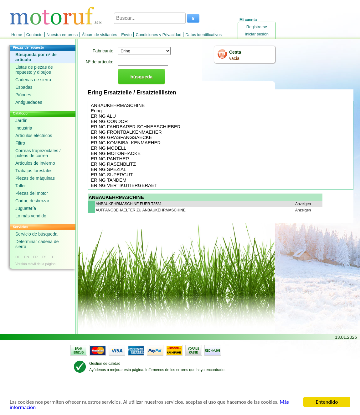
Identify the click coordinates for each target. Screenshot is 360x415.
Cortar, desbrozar (32, 200)
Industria (23, 127)
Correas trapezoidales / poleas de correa (38, 153)
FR (35, 257)
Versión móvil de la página (35, 264)
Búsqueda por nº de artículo (36, 57)
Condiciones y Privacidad (158, 34)
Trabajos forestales (34, 170)
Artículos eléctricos (33, 135)
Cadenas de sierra (33, 79)
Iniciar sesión (257, 34)
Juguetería (25, 208)
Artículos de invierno (35, 163)
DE (17, 257)
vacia (234, 58)
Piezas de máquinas (35, 178)
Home (16, 34)
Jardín (21, 120)
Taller (20, 185)
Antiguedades (28, 102)
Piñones (23, 94)
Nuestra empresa (62, 34)
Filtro (20, 143)
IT (52, 257)
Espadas (23, 87)
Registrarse (256, 26)
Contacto (34, 34)
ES (44, 257)
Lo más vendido (30, 215)
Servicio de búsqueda (36, 234)
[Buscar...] (150, 18)
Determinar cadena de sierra (37, 244)
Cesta (235, 52)
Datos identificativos (203, 34)
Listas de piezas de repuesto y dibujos (34, 70)
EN (26, 257)
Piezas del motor (31, 193)
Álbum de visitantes (99, 34)
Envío (126, 34)
